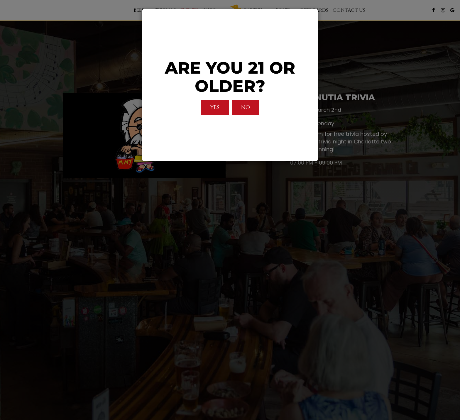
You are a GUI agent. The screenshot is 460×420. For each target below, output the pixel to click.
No (245, 107)
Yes (214, 107)
